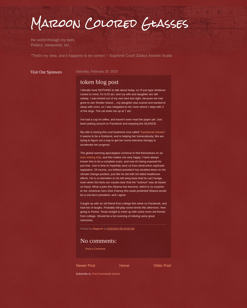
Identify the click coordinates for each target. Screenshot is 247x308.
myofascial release (152, 132)
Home (124, 266)
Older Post (162, 266)
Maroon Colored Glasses (109, 23)
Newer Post (85, 266)
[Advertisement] (151, 291)
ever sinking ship (90, 157)
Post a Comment (95, 248)
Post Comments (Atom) (106, 273)
